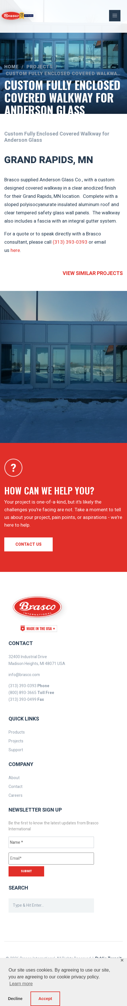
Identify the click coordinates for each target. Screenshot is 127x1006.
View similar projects (93, 273)
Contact (15, 787)
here (15, 250)
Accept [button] (45, 998)
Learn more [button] (21, 983)
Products (17, 732)
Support (16, 750)
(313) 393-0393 (70, 242)
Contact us (28, 544)
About (14, 778)
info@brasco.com (24, 675)
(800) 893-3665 (22, 693)
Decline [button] (15, 998)
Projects (16, 741)
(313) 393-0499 (22, 700)
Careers (15, 795)
